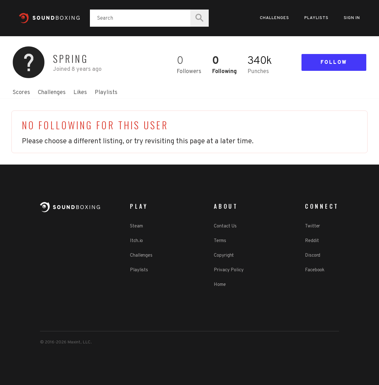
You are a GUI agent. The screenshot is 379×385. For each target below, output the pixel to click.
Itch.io (136, 241)
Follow (334, 62)
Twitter (312, 226)
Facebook (314, 270)
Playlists (316, 18)
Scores (21, 92)
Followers (189, 71)
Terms (220, 241)
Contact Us (225, 226)
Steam (136, 226)
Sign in (352, 18)
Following (224, 71)
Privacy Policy (229, 270)
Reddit (312, 241)
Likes (80, 92)
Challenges (274, 18)
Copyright (224, 256)
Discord (312, 256)
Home (220, 285)
